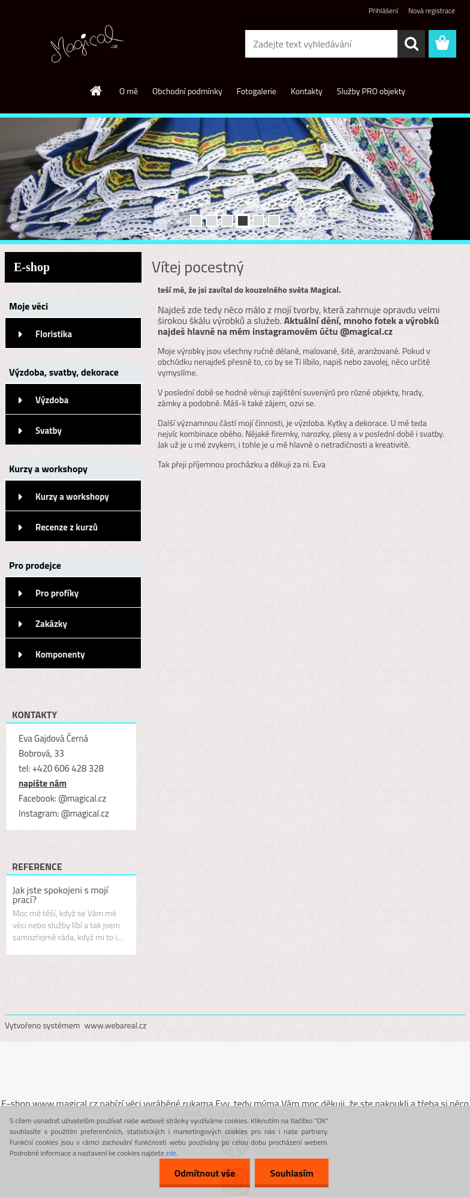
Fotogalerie (256, 91)
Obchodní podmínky (187, 91)
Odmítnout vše (205, 1173)
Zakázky (51, 624)
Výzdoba (51, 400)
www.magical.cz (65, 1103)
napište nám (43, 783)
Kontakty (307, 91)
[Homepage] (97, 90)
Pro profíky (57, 593)
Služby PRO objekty (371, 91)
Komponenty (60, 654)
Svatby (48, 430)
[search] (411, 44)
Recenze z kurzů (66, 527)
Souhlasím (292, 1173)
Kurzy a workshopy (72, 496)
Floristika (53, 334)
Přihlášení (383, 10)
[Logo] (87, 44)
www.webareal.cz (116, 1025)
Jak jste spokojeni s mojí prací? (60, 895)
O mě (128, 91)
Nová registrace (431, 10)
